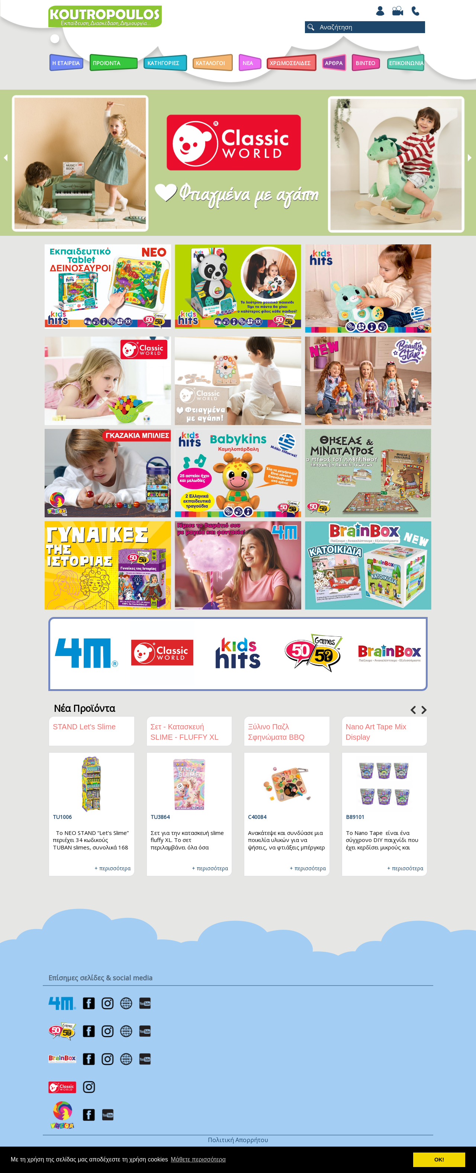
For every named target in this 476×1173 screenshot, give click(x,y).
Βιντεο (365, 63)
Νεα (247, 63)
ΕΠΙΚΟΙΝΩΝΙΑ (406, 63)
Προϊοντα (106, 63)
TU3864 (160, 816)
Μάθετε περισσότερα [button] (198, 1159)
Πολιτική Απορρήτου (238, 1140)
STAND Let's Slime (84, 727)
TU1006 (62, 816)
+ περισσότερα (112, 868)
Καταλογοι (210, 63)
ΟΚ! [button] (439, 1160)
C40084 (257, 816)
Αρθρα (333, 63)
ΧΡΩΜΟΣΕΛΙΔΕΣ (290, 63)
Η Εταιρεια (66, 63)
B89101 (355, 816)
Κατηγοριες (163, 63)
